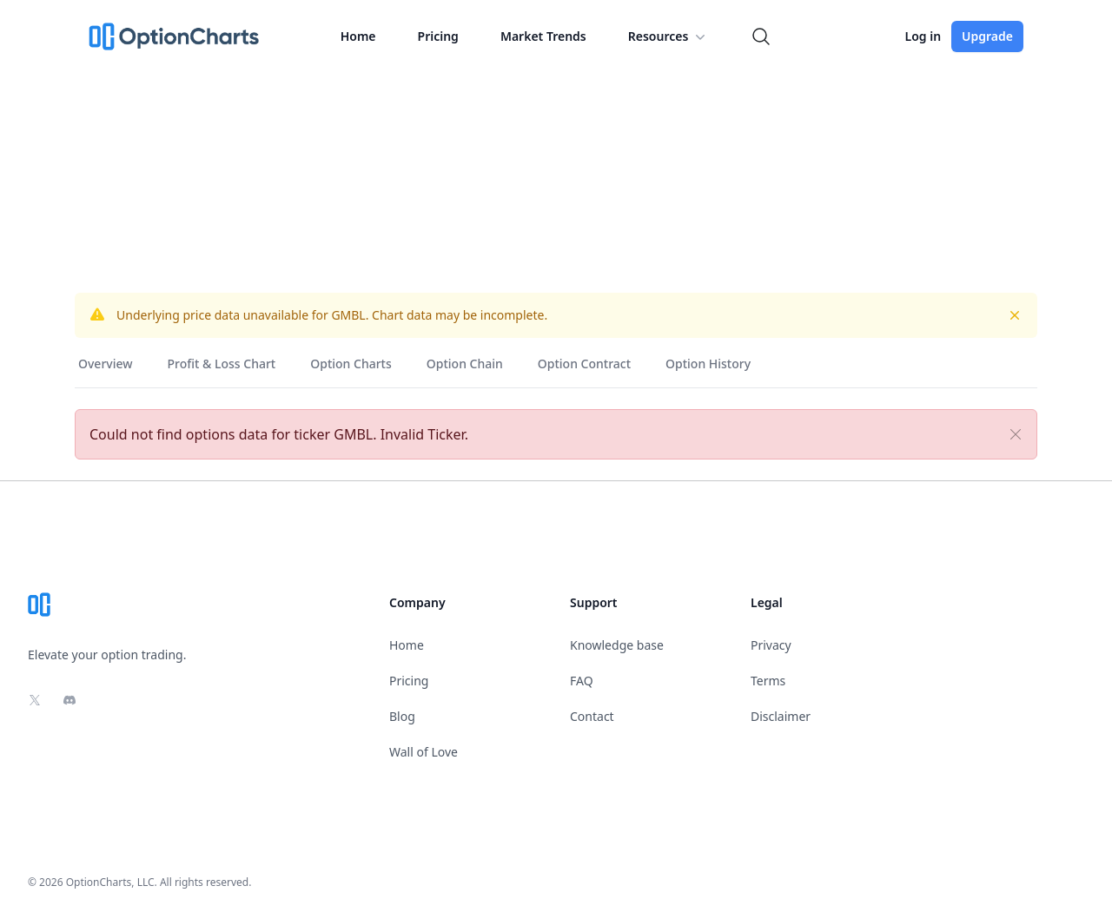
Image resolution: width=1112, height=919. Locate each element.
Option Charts (351, 363)
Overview (105, 363)
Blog (402, 716)
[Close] (1015, 434)
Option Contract (584, 363)
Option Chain (465, 363)
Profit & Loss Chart (222, 363)
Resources (669, 36)
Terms (768, 680)
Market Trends (543, 36)
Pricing (438, 36)
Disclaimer (781, 716)
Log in (922, 36)
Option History (708, 363)
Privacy (771, 645)
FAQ (581, 680)
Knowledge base (617, 645)
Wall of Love (423, 752)
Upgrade (987, 36)
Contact (592, 716)
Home (358, 36)
